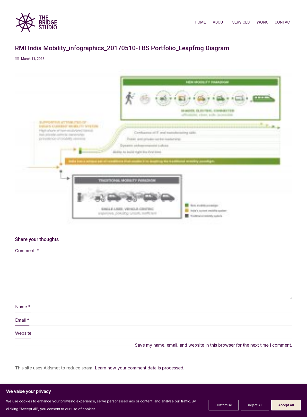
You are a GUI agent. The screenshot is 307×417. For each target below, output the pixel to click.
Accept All (286, 405)
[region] (153, 400)
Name (23, 307)
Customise (224, 405)
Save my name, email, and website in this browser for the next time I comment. (213, 345)
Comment (27, 250)
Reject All (255, 405)
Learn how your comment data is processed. (139, 367)
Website (23, 333)
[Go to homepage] (36, 22)
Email (22, 320)
